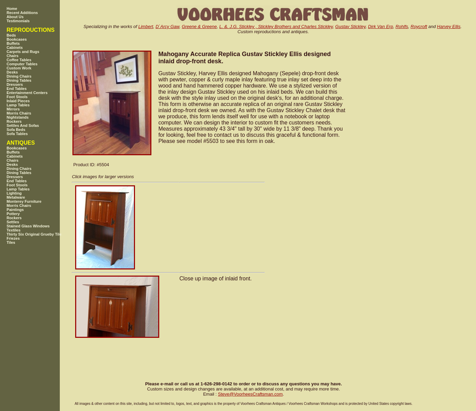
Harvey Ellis (449, 26)
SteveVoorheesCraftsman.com (250, 394)
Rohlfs (401, 26)
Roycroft (419, 26)
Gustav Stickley (350, 26)
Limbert (145, 26)
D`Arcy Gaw (167, 26)
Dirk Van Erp (380, 26)
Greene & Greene (199, 26)
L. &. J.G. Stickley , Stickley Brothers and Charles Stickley (276, 26)
